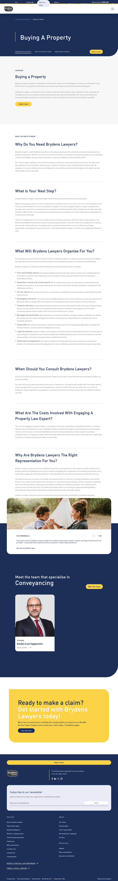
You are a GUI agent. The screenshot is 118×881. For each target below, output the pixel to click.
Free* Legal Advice (65, 830)
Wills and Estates (13, 845)
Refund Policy (36, 879)
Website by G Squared (104, 879)
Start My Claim (26, 730)
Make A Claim (96, 52)
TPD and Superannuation (15, 837)
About (7, 4)
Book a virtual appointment (22, 863)
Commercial (11, 853)
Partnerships (63, 826)
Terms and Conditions (23, 879)
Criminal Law (11, 849)
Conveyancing (11, 856)
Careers (62, 837)
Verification (85, 4)
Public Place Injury (13, 826)
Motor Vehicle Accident (14, 822)
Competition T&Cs (59, 879)
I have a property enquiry (22, 19)
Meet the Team (94, 586)
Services (10, 817)
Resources (72, 4)
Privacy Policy (11, 879)
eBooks (61, 848)
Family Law (10, 841)
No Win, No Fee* (47, 879)
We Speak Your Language (67, 834)
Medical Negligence (13, 830)
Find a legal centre (18, 868)
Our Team (62, 822)
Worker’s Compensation (15, 834)
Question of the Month (66, 856)
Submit (96, 803)
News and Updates (65, 852)
